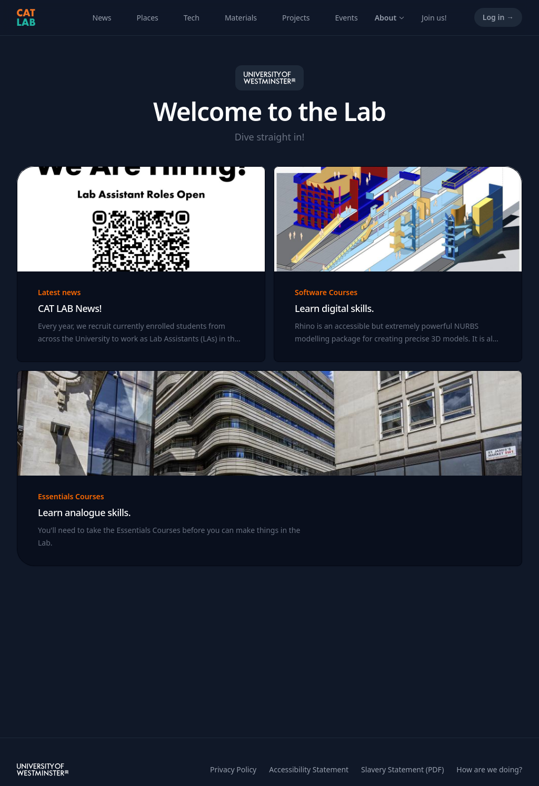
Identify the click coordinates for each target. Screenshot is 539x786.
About (390, 18)
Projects (296, 18)
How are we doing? (489, 769)
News (102, 18)
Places (147, 18)
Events (346, 18)
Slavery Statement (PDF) (402, 769)
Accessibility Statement (308, 769)
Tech (191, 18)
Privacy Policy (233, 769)
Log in (498, 17)
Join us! (434, 18)
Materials (241, 18)
